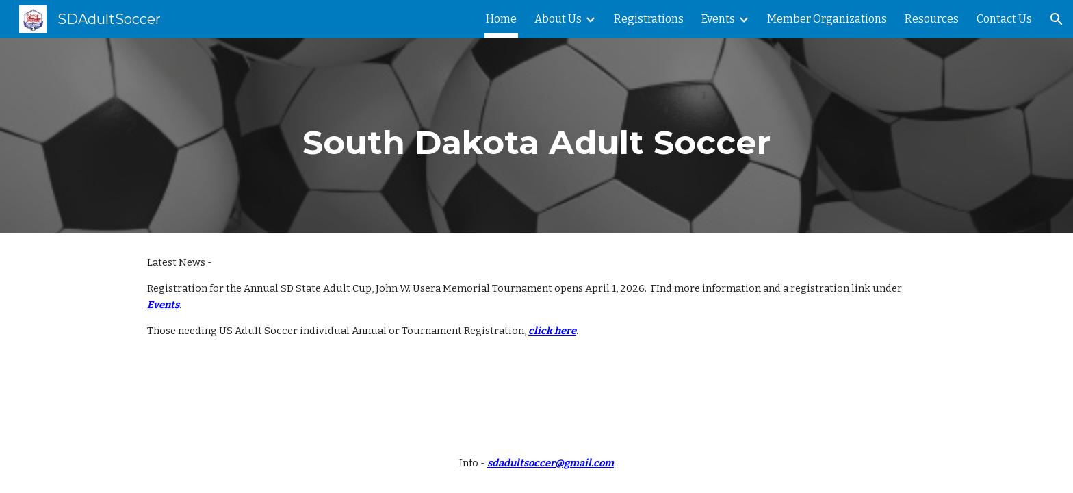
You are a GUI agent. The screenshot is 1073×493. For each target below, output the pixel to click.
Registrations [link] (649, 18)
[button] (1056, 19)
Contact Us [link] (1004, 18)
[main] (536, 135)
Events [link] (718, 18)
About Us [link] (558, 18)
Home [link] (501, 18)
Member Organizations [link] (827, 18)
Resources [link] (932, 18)
